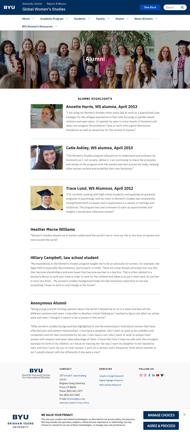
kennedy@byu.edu (76, 398)
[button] (184, 414)
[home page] (9, 7)
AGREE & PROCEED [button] (161, 426)
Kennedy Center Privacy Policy (75, 402)
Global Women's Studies (44, 9)
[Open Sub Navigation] (33, 18)
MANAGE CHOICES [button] (161, 415)
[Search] (175, 7)
